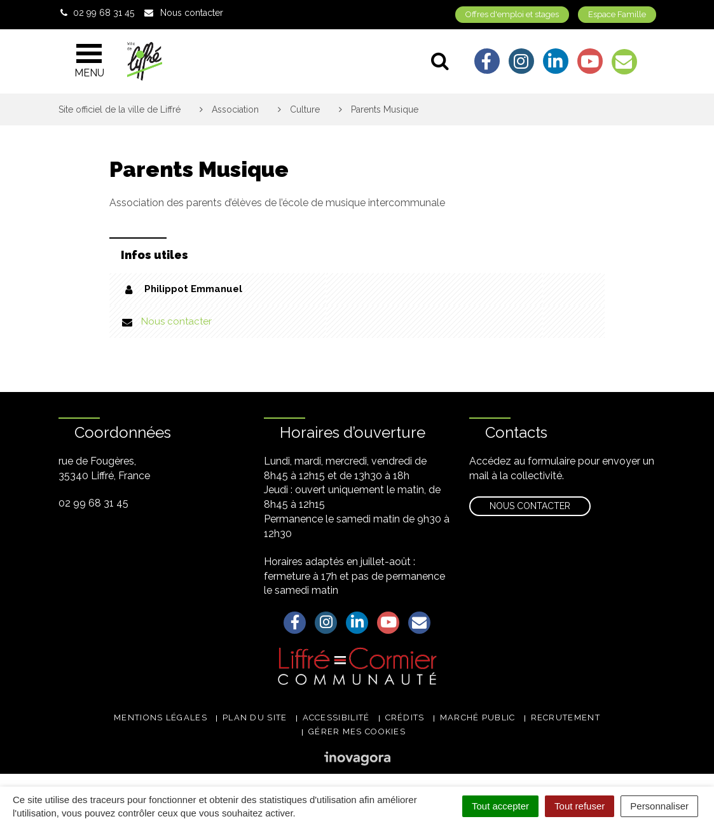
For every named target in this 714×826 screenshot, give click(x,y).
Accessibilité (336, 717)
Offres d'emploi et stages (512, 14)
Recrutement (565, 717)
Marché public (478, 717)
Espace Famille (617, 14)
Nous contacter (176, 321)
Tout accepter (500, 806)
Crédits (405, 717)
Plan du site (255, 717)
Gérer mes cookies (357, 731)
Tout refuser (579, 806)
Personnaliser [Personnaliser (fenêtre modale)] (659, 806)
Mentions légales (160, 717)
